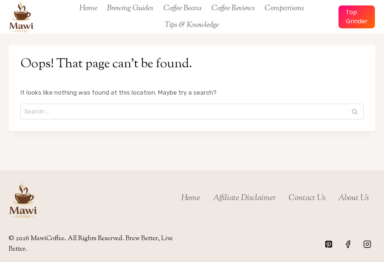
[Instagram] (367, 244)
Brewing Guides (130, 8)
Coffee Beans (182, 8)
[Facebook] (348, 244)
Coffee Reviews (233, 8)
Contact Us (307, 198)
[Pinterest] (329, 244)
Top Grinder (357, 17)
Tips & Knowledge (192, 25)
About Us (353, 198)
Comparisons (284, 8)
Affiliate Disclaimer (244, 198)
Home (88, 8)
